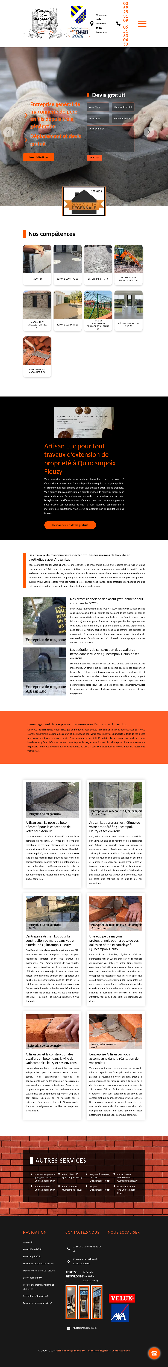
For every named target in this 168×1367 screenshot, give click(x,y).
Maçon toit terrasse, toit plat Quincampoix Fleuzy (100, 1177)
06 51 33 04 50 (125, 35)
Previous (8, 132)
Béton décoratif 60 (32, 1277)
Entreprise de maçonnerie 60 (37, 1303)
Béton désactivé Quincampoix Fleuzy (72, 1188)
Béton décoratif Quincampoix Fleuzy (72, 1176)
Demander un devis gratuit (70, 525)
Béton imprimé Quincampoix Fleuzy (45, 1188)
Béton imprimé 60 (32, 1256)
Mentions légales (98, 1350)
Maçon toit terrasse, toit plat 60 (39, 1270)
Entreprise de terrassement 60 (38, 1263)
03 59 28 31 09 (125, 12)
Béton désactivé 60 (32, 1249)
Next (149, 132)
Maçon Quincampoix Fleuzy (100, 1188)
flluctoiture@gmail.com (85, 1327)
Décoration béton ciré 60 (35, 1296)
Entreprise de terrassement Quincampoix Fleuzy (127, 1177)
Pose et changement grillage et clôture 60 (38, 1287)
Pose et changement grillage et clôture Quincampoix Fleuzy (45, 1177)
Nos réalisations (39, 157)
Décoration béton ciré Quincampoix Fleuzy (126, 1189)
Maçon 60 (28, 1242)
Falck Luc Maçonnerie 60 (70, 1350)
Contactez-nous (121, 1350)
